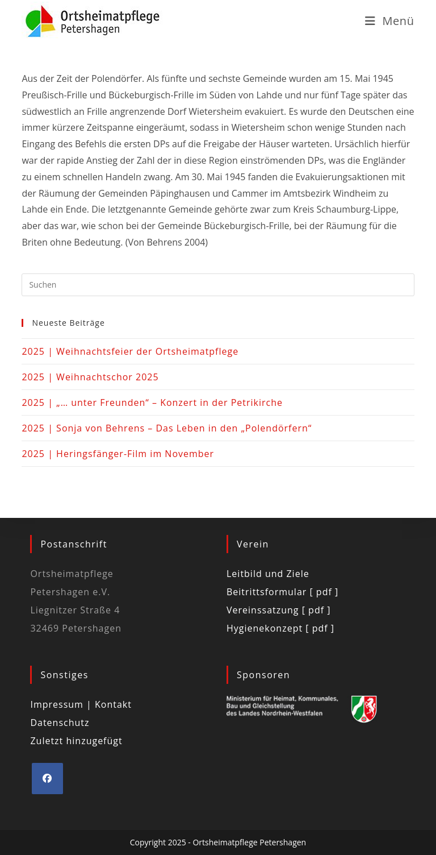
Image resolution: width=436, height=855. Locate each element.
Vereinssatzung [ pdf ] (278, 610)
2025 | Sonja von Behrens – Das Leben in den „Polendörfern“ (167, 428)
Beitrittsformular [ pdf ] (282, 592)
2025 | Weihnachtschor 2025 (90, 377)
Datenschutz (59, 722)
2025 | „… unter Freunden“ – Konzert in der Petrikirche (152, 402)
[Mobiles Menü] (389, 20)
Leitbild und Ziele (268, 573)
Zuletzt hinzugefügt (76, 740)
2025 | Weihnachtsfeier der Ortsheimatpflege (130, 351)
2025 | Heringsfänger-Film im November (118, 453)
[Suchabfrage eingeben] (218, 284)
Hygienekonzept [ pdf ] (280, 628)
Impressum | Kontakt (81, 704)
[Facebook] (47, 778)
